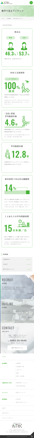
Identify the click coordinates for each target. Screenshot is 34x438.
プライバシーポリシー (7, 418)
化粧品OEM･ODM (7, 382)
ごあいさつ (19, 369)
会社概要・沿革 (20, 366)
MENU (31, 2)
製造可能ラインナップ (21, 382)
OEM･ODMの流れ (20, 386)
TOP (32, 436)
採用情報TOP (6, 259)
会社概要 (4, 363)
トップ (4, 356)
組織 (17, 373)
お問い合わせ (5, 413)
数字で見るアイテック (8, 269)
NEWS (3, 408)
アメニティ (5, 392)
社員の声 (5, 264)
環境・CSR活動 (20, 376)
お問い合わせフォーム (17, 347)
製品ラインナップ (20, 392)
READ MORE (30, 293)
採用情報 (4, 399)
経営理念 (18, 363)
